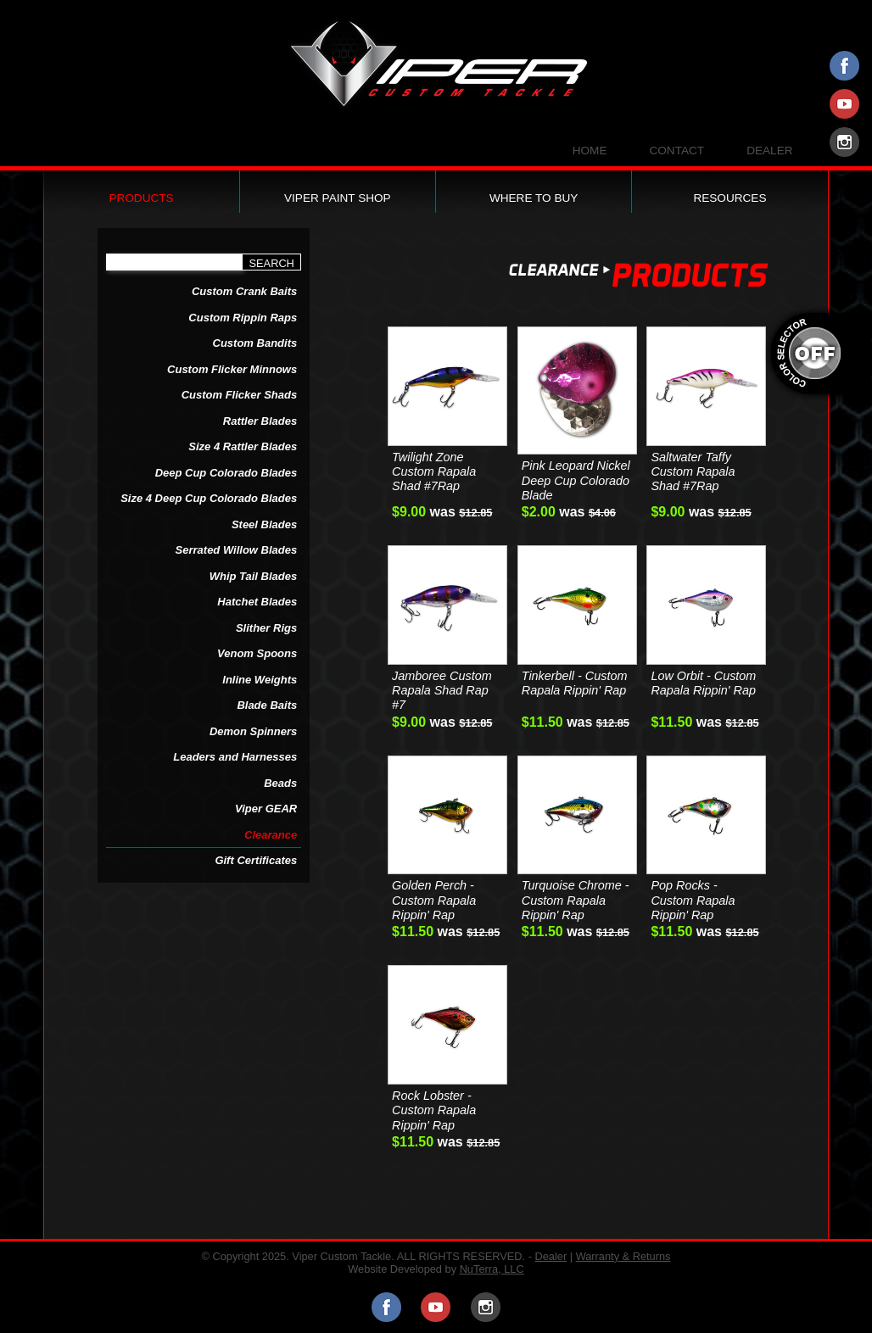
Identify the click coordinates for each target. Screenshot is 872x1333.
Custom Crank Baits (244, 291)
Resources (729, 198)
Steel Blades (264, 524)
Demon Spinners (253, 731)
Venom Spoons (257, 653)
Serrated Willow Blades (237, 550)
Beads (280, 783)
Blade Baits (267, 705)
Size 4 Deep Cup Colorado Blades (208, 498)
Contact (676, 151)
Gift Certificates (256, 860)
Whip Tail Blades (254, 576)
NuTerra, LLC (492, 1269)
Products (141, 198)
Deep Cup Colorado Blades (226, 472)
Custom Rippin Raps (242, 317)
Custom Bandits (255, 343)
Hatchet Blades (257, 601)
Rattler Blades (260, 421)
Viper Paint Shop (337, 198)
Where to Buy (534, 198)
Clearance (270, 834)
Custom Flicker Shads (240, 394)
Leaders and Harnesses (235, 756)
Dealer (769, 151)
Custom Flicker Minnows (232, 369)
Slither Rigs (266, 628)
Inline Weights (259, 679)
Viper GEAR (266, 808)
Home (590, 151)
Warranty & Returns (623, 1256)
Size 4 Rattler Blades (242, 446)
